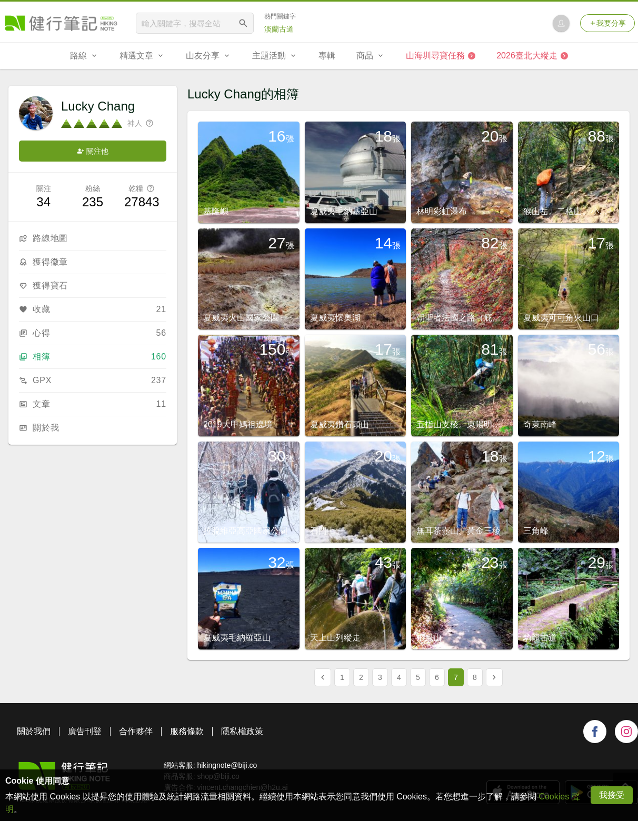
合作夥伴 (136, 731)
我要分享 (607, 23)
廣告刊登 (85, 731)
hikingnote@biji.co (227, 765)
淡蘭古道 (279, 29)
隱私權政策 (242, 731)
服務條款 (187, 731)
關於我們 (34, 731)
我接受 (611, 794)
